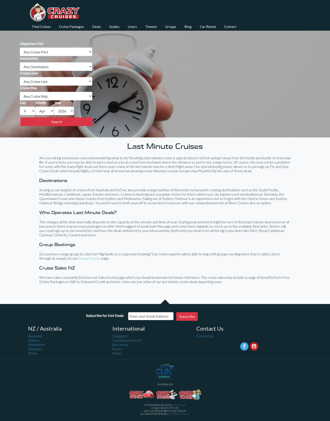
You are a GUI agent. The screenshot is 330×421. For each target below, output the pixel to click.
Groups (170, 27)
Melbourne (36, 344)
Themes (151, 27)
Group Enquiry (89, 258)
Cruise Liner (29, 73)
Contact (230, 27)
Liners (132, 27)
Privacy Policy (180, 413)
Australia (179, 405)
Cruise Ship (28, 88)
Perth (32, 353)
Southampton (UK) (126, 340)
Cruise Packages (71, 27)
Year (57, 102)
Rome (117, 349)
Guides (114, 27)
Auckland (35, 336)
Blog (188, 27)
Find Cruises (41, 27)
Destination (29, 58)
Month (40, 102)
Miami (117, 353)
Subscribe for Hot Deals (105, 315)
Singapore (120, 336)
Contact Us (205, 336)
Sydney (34, 340)
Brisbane (35, 349)
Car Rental (208, 27)
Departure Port (32, 43)
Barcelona (120, 344)
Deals (96, 27)
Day (23, 102)
